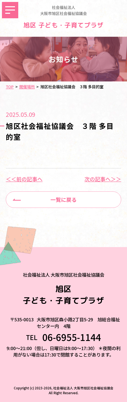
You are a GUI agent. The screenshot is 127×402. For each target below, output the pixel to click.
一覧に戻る (63, 199)
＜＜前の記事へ (24, 179)
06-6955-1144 (71, 337)
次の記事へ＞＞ (102, 179)
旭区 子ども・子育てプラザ (63, 25)
